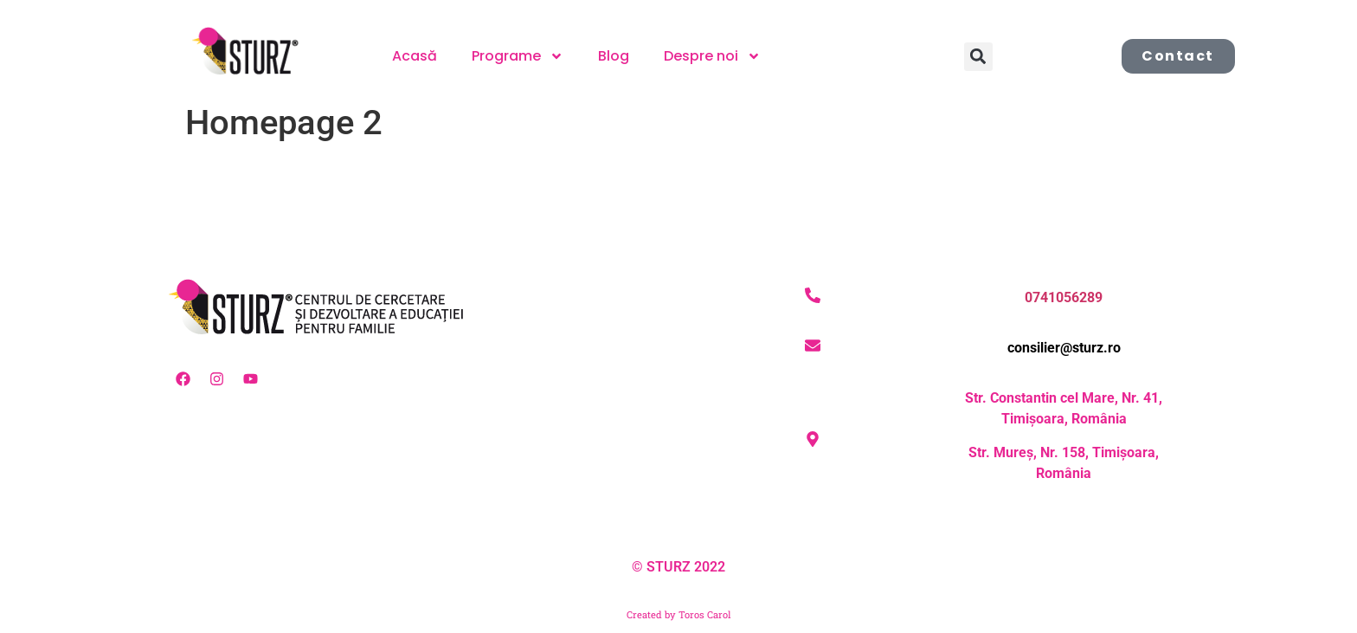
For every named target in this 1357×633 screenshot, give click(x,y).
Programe (517, 56)
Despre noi (712, 56)
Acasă (414, 56)
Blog (613, 56)
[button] (978, 56)
